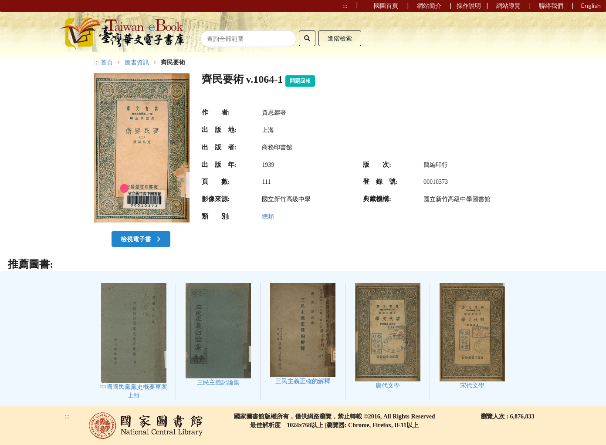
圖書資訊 (137, 63)
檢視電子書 (142, 239)
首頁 (107, 63)
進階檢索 (340, 38)
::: (96, 62)
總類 (268, 216)
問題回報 (300, 81)
